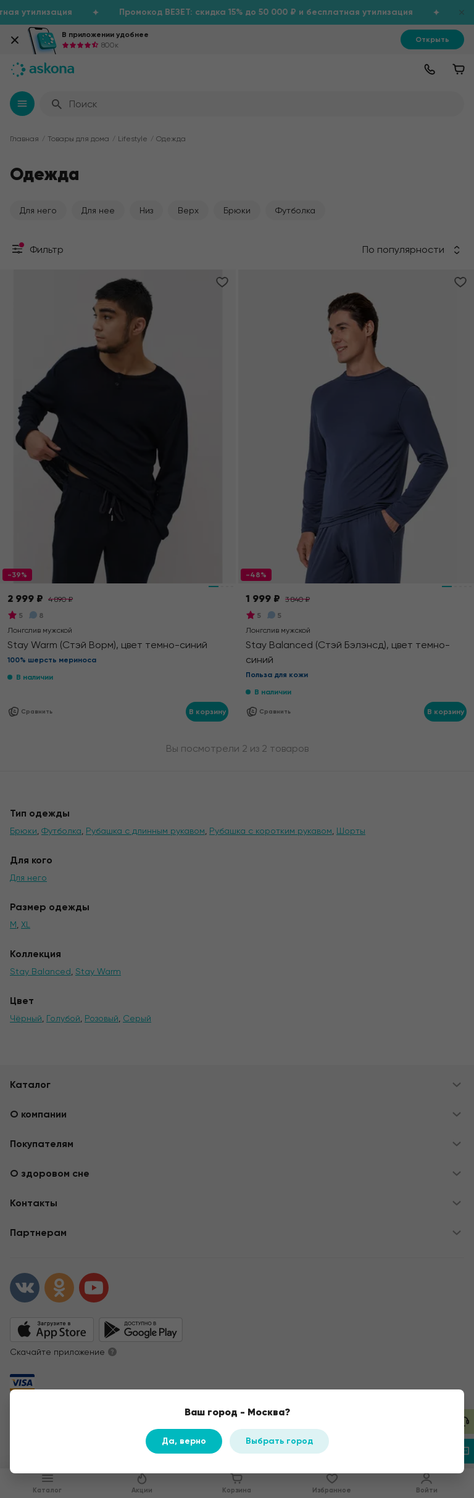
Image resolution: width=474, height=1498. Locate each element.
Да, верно (184, 1441)
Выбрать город (279, 1441)
